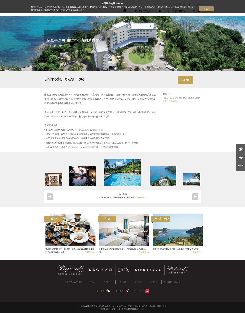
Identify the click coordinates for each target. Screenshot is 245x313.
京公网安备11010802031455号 (131, 309)
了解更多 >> (141, 197)
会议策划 (123, 282)
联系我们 (92, 282)
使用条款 (154, 282)
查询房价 (185, 80)
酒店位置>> (173, 101)
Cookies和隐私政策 (172, 282)
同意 (206, 8)
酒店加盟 (138, 282)
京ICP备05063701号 (109, 309)
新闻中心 (108, 282)
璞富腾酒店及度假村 (73, 282)
